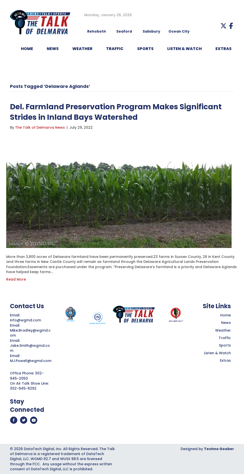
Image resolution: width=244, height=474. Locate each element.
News (226, 322)
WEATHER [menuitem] (82, 49)
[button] (223, 26)
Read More (16, 279)
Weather (223, 330)
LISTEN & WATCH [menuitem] (184, 49)
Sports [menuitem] (145, 49)
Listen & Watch (217, 353)
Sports (225, 345)
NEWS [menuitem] (53, 49)
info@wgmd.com (26, 320)
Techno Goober (219, 448)
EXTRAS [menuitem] (223, 49)
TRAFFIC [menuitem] (114, 49)
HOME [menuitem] (27, 49)
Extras (225, 360)
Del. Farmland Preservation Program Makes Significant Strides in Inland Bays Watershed (116, 112)
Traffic (225, 337)
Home (225, 315)
